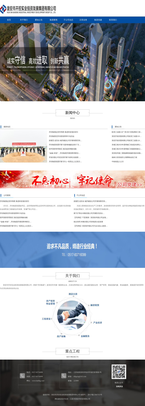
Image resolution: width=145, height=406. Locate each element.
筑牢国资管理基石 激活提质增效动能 (62, 149)
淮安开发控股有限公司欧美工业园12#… (126, 136)
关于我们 (24, 20)
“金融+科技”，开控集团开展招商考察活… (64, 153)
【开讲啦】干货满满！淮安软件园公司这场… (91, 217)
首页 (9, 20)
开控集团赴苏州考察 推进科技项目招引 (63, 132)
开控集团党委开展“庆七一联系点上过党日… (65, 161)
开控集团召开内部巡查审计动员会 (61, 136)
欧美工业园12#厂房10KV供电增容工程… (127, 132)
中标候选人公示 (118, 161)
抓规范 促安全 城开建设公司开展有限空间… (65, 140)
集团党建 (98, 20)
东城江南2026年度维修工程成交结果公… (127, 145)
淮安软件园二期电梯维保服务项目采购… (127, 153)
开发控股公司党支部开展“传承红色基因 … (65, 157)
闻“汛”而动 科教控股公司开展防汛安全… (89, 213)
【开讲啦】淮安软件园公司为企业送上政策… (91, 226)
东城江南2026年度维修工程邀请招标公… (127, 149)
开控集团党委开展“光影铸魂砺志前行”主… (65, 145)
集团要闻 (53, 20)
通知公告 (39, 20)
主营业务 (83, 20)
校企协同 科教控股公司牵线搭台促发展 (88, 222)
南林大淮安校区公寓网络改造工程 (124, 157)
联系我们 (113, 20)
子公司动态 (68, 20)
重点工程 (72, 351)
